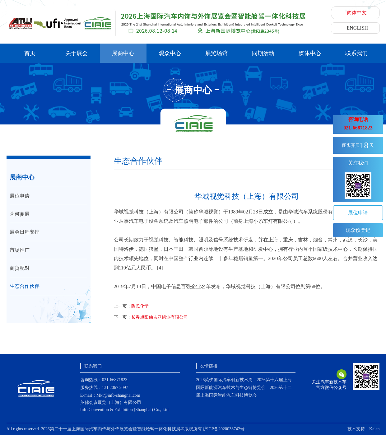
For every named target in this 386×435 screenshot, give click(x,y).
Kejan (374, 429)
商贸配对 (20, 268)
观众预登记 (358, 230)
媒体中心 (310, 53)
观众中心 (170, 53)
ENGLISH (357, 27)
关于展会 (76, 53)
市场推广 (20, 250)
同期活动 (263, 53)
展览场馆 (216, 53)
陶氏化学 (140, 306)
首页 (29, 53)
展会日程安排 (25, 232)
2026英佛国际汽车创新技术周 (224, 379)
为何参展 (20, 214)
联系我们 (356, 53)
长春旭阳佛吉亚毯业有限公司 (159, 317)
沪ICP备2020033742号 (223, 429)
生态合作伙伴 (25, 286)
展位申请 (20, 196)
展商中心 (123, 53)
